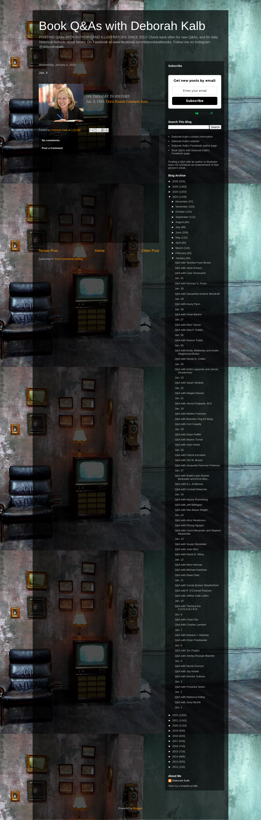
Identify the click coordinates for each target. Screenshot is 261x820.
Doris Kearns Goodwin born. (127, 101)
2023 (175, 196)
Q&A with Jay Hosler (187, 671)
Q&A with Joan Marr (186, 549)
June (179, 232)
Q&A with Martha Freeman (190, 413)
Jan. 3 (178, 681)
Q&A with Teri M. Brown (188, 460)
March (180, 247)
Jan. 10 (179, 600)
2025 (175, 186)
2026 (175, 181)
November (182, 206)
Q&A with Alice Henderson (190, 520)
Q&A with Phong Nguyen (189, 525)
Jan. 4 (178, 660)
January (181, 258)
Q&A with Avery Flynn (187, 304)
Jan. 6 (178, 645)
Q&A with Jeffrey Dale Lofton (192, 595)
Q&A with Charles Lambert (190, 624)
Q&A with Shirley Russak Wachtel (194, 655)
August (180, 222)
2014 (175, 756)
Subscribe (194, 101)
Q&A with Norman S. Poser (191, 283)
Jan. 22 (179, 388)
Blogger (137, 808)
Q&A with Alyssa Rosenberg (191, 499)
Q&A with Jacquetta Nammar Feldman (197, 465)
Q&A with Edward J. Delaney (192, 635)
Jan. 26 (179, 335)
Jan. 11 (179, 580)
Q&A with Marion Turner (189, 439)
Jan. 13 (179, 538)
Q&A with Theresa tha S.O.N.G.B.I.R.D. (187, 608)
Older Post (150, 251)
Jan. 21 (179, 398)
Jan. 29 (179, 298)
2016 (175, 746)
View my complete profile (183, 785)
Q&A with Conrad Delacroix (191, 489)
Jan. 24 (179, 364)
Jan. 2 (178, 691)
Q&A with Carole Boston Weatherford (196, 585)
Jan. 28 (179, 309)
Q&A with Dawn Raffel (188, 434)
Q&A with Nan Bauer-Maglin (191, 509)
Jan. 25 (179, 345)
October (181, 211)
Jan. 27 (179, 319)
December (182, 201)
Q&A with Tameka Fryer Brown (193, 262)
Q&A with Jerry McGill (187, 702)
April (179, 242)
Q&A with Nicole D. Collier (190, 358)
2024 (175, 191)
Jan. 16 (179, 494)
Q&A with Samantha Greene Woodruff (197, 293)
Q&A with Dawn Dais (187, 575)
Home (100, 251)
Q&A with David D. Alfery (189, 554)
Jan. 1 (178, 707)
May (178, 237)
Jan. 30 (179, 288)
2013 (175, 761)
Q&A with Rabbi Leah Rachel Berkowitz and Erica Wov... (192, 477)
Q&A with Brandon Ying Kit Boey (194, 418)
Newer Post (48, 251)
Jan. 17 (179, 470)
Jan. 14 (179, 515)
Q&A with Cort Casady (188, 424)
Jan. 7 (178, 629)
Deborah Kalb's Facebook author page (194, 145)
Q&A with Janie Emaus (188, 267)
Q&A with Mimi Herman (188, 564)
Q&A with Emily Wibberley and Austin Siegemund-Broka (197, 352)
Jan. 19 (179, 429)
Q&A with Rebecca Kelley (190, 697)
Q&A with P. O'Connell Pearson (193, 590)
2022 (175, 715)
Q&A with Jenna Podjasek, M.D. (193, 403)
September (182, 217)
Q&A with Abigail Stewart (189, 393)
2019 (175, 730)
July (178, 227)
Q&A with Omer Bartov (188, 314)
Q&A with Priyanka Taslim (190, 686)
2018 (175, 735)
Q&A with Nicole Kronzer (189, 666)
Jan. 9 (178, 614)
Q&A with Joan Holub (187, 444)
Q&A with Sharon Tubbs (189, 340)
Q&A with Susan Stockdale (190, 544)
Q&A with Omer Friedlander (191, 640)
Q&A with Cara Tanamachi (190, 273)
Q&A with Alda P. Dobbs (189, 329)
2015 (175, 751)
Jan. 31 (179, 278)
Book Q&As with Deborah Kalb (122, 26)
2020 (175, 725)
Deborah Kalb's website (185, 141)
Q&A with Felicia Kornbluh (190, 455)
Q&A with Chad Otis (186, 619)
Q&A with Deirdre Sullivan (190, 676)
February (181, 253)
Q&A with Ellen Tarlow (188, 324)
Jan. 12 (179, 559)
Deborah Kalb (181, 780)
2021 (175, 720)
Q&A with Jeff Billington (188, 504)
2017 (175, 741)
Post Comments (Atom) (69, 258)
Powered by (195, 113)
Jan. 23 (179, 377)
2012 (175, 766)
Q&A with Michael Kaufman (191, 569)
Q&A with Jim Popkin (187, 650)
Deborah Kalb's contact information (192, 136)
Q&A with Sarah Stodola (189, 382)
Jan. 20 (179, 408)
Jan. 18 (179, 449)
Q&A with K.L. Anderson (189, 484)
